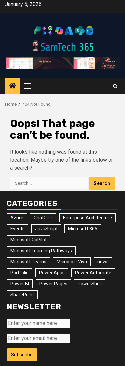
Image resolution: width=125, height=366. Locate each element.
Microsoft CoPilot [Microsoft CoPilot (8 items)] (28, 239)
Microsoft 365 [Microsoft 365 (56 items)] (82, 228)
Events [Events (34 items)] (17, 228)
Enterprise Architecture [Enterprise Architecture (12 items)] (87, 217)
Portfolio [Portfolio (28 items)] (19, 272)
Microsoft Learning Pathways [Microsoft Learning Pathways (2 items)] (41, 250)
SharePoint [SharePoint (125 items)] (22, 294)
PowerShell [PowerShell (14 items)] (90, 283)
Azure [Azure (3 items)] (16, 217)
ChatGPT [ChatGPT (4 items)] (43, 217)
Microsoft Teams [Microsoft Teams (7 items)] (28, 261)
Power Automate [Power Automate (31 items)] (93, 272)
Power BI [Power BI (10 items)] (19, 283)
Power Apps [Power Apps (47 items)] (52, 272)
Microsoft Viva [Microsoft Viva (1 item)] (72, 261)
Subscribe (22, 354)
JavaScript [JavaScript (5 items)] (46, 228)
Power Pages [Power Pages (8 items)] (53, 283)
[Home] (12, 86)
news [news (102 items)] (103, 261)
